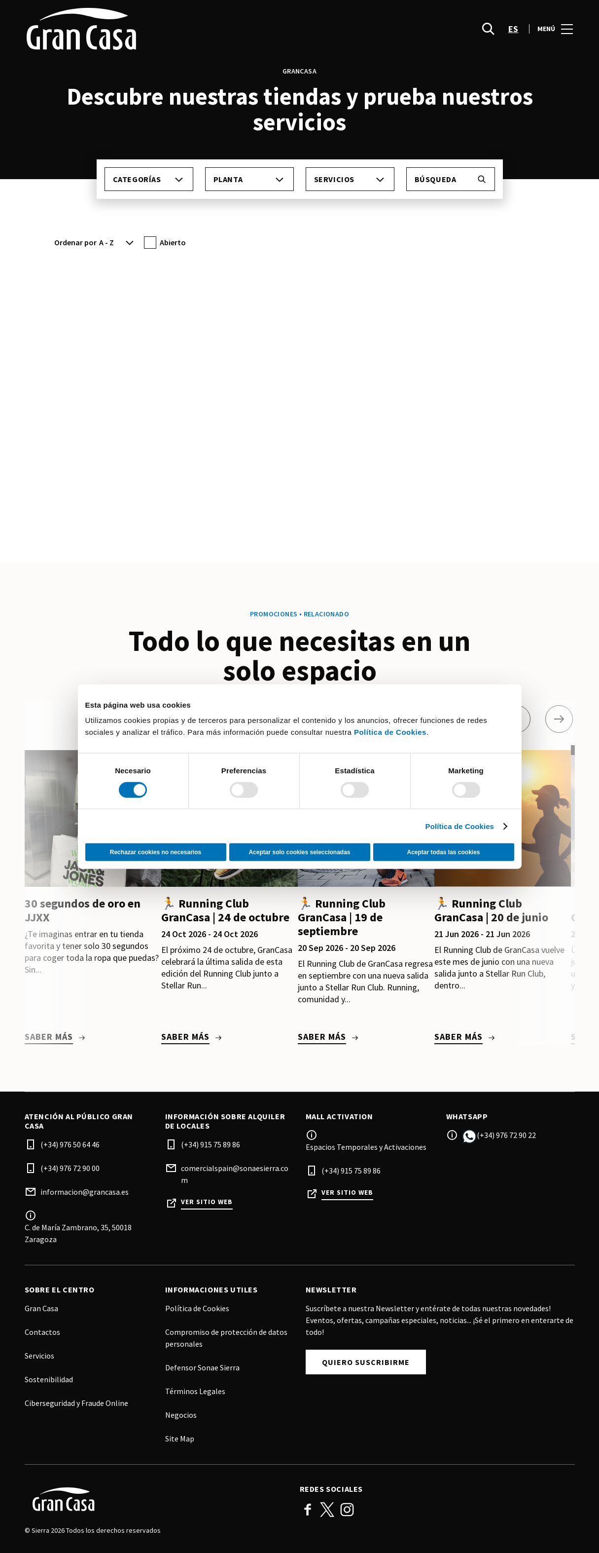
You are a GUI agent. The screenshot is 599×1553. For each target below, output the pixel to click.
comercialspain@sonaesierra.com (234, 1174)
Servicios (39, 1356)
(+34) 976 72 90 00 (70, 1168)
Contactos (42, 1332)
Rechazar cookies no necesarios (155, 852)
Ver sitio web (207, 1202)
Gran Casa (41, 1308)
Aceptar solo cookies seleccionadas (299, 852)
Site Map (179, 1438)
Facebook (308, 1509)
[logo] (163, 29)
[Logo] (156, 1499)
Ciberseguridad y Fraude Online (76, 1403)
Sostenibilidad (49, 1379)
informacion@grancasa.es (84, 1192)
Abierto (173, 242)
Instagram (347, 1509)
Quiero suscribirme (366, 1362)
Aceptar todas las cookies (443, 852)
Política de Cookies (390, 732)
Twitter (327, 1509)
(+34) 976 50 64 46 (70, 1144)
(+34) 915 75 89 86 (210, 1144)
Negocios (181, 1415)
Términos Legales (195, 1391)
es (513, 30)
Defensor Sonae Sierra (202, 1367)
